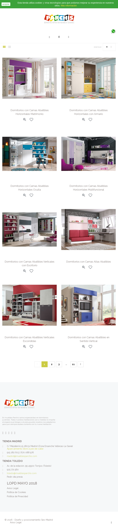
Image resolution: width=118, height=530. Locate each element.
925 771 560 (13, 469)
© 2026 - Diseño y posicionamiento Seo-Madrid (29, 520)
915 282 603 (13, 452)
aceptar (6, 4)
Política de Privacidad (17, 496)
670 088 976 (27, 452)
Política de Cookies (16, 492)
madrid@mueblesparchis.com (22, 456)
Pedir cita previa (15, 477)
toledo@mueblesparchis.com (22, 473)
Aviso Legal (12, 488)
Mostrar (97, 47)
